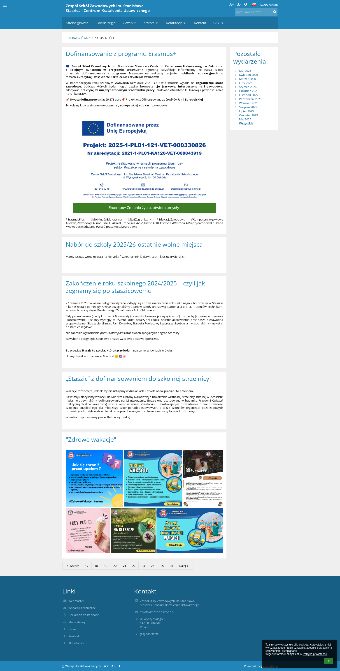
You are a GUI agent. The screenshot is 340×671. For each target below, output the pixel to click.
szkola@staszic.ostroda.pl (157, 612)
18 (96, 566)
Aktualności (104, 38)
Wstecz (72, 566)
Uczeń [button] (130, 23)
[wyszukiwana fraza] (256, 12)
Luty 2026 (245, 83)
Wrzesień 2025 (248, 103)
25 (162, 566)
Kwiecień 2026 (248, 75)
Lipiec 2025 (246, 111)
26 (171, 566)
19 (105, 566)
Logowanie (269, 4)
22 (133, 566)
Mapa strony (77, 622)
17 (86, 566)
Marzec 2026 (247, 79)
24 (152, 566)
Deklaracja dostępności (83, 615)
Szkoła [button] (151, 23)
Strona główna (78, 38)
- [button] (239, 4)
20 (114, 566)
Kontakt (73, 636)
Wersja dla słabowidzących (81, 666)
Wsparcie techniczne (82, 608)
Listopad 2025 (248, 95)
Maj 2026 (245, 71)
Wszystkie (246, 123)
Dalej (184, 566)
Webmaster (76, 601)
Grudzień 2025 (248, 91)
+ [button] (231, 4)
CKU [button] (219, 23)
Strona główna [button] (77, 23)
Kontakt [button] (200, 23)
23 (143, 566)
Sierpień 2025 (248, 107)
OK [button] (329, 661)
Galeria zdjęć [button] (106, 23)
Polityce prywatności (315, 654)
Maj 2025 (245, 119)
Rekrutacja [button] (176, 23)
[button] (253, 4)
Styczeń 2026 (247, 87)
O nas (72, 629)
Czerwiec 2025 (248, 115)
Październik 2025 (250, 99)
